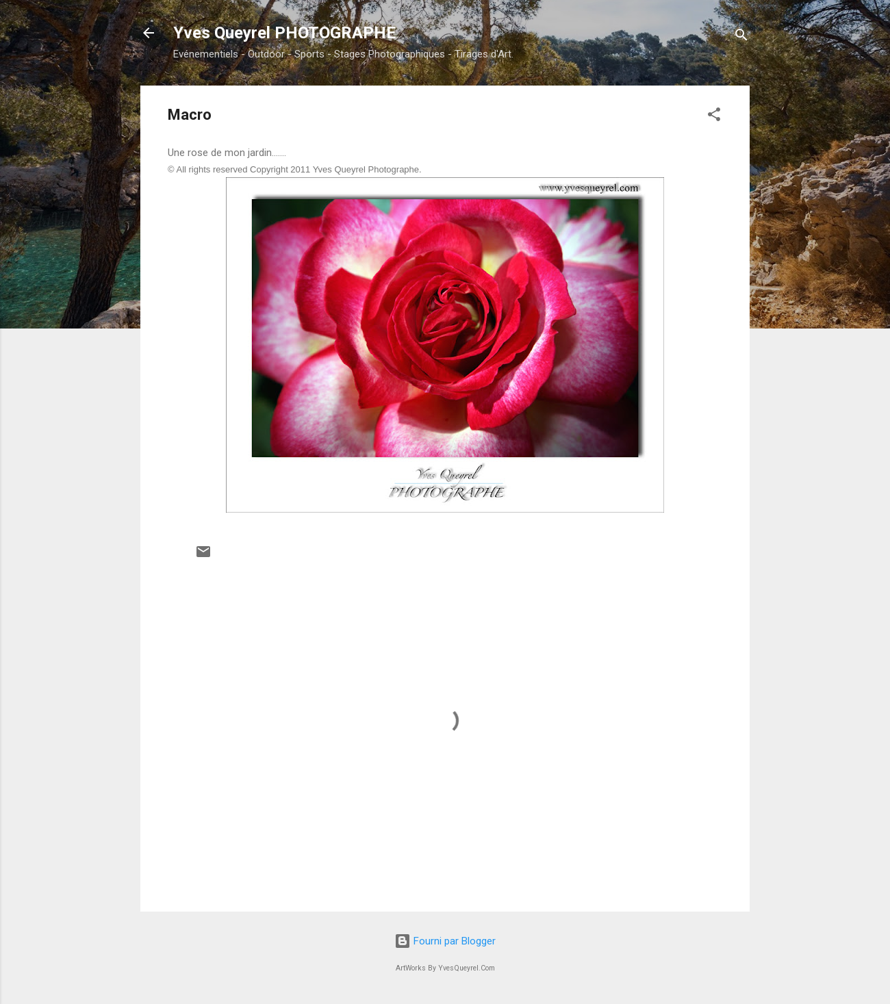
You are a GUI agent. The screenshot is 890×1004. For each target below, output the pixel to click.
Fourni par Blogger (445, 941)
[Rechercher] (741, 37)
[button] (714, 116)
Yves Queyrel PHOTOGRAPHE (284, 32)
